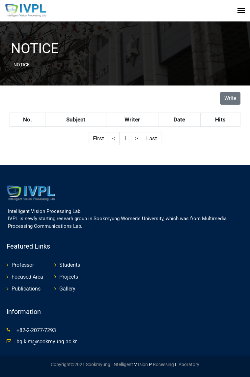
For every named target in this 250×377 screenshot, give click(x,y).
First (98, 138)
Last (151, 138)
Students (69, 265)
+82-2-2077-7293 (36, 330)
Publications (26, 289)
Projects (68, 277)
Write (230, 98)
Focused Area (27, 277)
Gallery (67, 289)
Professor (23, 265)
